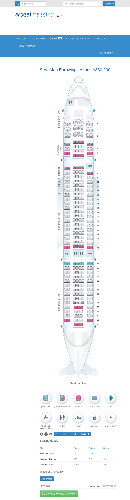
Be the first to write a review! (59, 493)
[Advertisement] (66, 26)
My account (106, 53)
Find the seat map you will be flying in (72, 434)
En (59, 16)
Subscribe (109, 4)
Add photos (47, 479)
